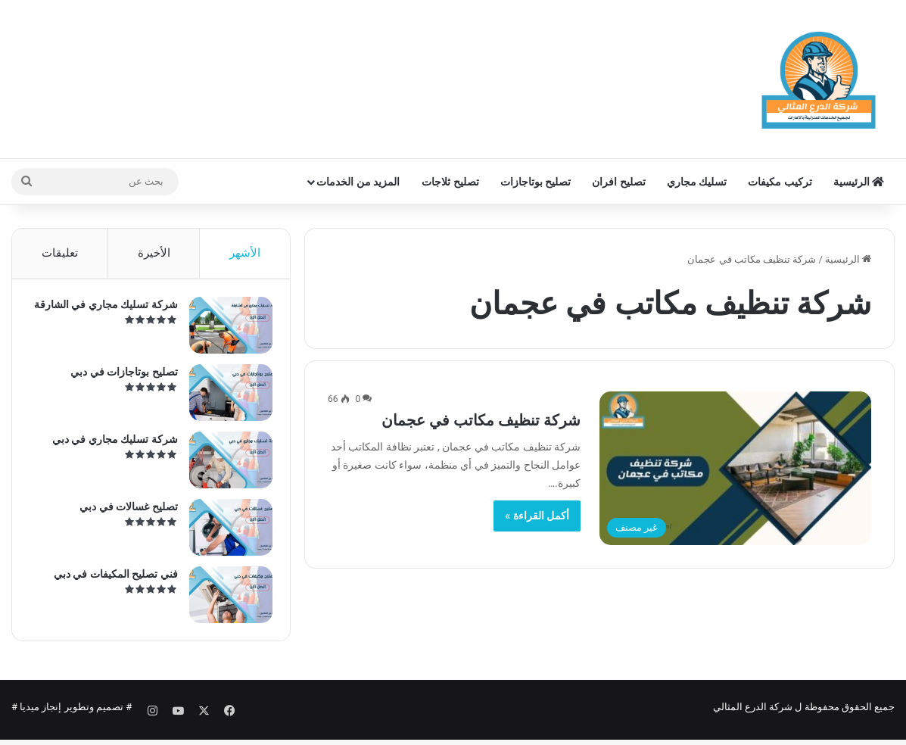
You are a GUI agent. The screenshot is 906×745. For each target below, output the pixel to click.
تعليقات (60, 253)
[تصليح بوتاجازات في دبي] (225, 397)
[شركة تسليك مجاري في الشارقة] (225, 330)
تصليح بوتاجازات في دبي (119, 377)
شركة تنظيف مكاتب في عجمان (481, 420)
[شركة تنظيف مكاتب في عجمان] (735, 468)
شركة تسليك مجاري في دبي (110, 444)
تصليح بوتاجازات (535, 182)
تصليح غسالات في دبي (124, 512)
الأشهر (244, 253)
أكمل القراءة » (537, 516)
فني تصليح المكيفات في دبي (110, 579)
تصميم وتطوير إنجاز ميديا (71, 717)
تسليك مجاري (697, 182)
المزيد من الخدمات (358, 182)
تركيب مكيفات (779, 182)
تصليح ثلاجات (450, 182)
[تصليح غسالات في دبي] (225, 532)
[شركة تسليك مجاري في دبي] (225, 465)
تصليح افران (618, 182)
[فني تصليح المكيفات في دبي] (225, 600)
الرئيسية (858, 182)
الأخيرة (154, 253)
